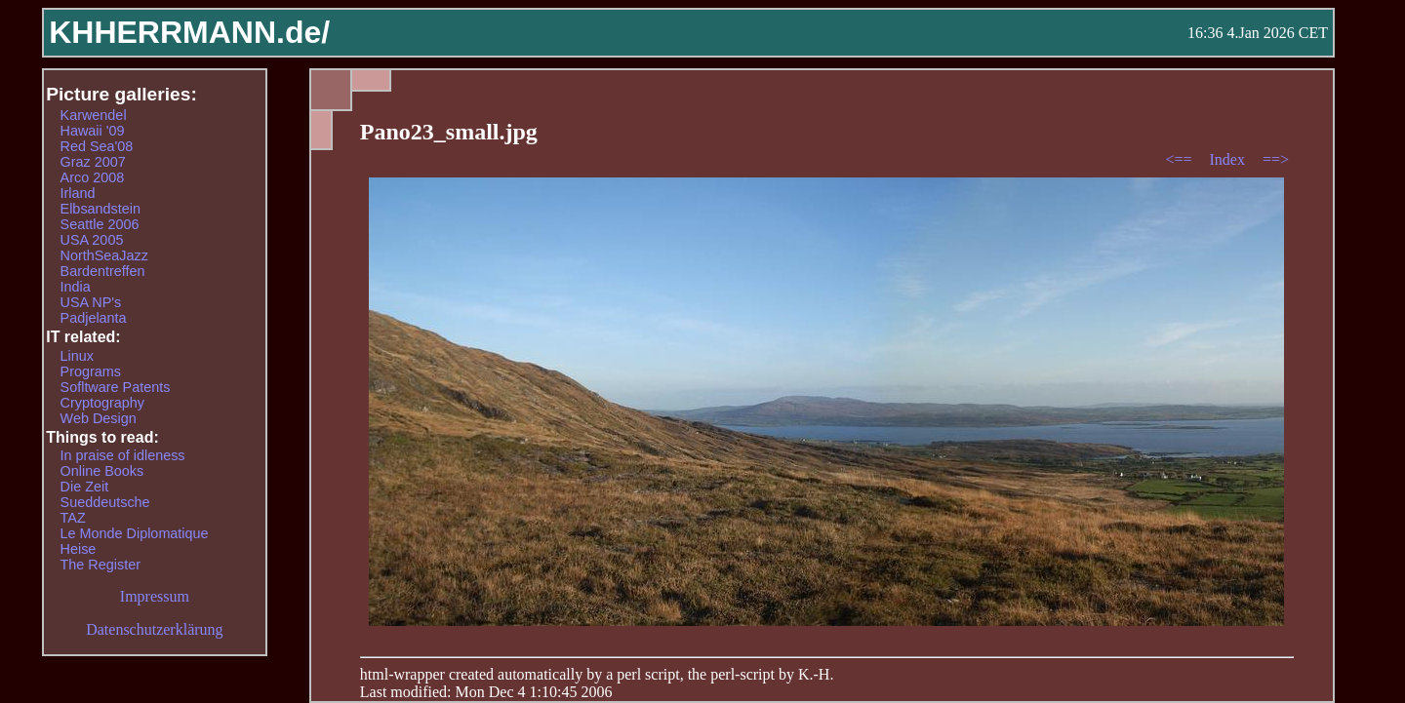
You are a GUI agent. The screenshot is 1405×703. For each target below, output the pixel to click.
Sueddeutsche (105, 502)
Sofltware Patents (115, 387)
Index (1228, 159)
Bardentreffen (102, 271)
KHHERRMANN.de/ (189, 32)
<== (1180, 159)
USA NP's (91, 302)
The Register (100, 564)
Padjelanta (93, 318)
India (75, 286)
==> (1276, 159)
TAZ (73, 518)
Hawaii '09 (92, 130)
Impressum (154, 596)
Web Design (98, 418)
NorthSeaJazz (104, 255)
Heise (78, 549)
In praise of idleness (122, 455)
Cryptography (102, 402)
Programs (90, 371)
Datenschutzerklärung (154, 629)
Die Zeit (84, 486)
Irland (78, 193)
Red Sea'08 (97, 146)
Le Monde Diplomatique (134, 533)
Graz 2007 (93, 162)
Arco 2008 (92, 177)
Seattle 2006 (100, 224)
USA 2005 (92, 240)
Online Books (102, 471)
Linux (77, 356)
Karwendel (93, 115)
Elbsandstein (100, 208)
